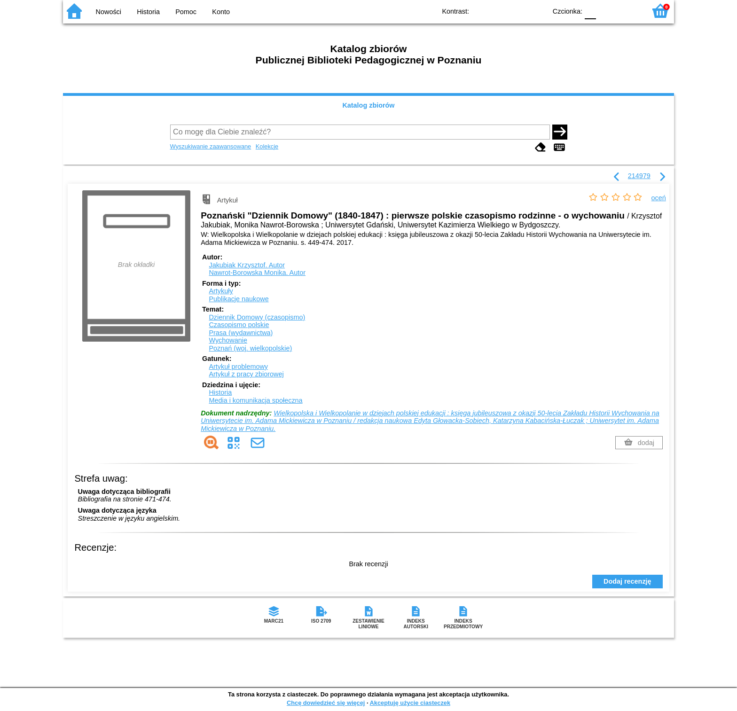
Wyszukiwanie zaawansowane (210, 146)
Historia (148, 12)
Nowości (108, 12)
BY (536, 11)
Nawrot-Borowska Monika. (257, 272)
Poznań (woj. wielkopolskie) (250, 348)
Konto (221, 12)
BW (499, 11)
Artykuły (221, 291)
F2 (628, 11)
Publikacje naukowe (238, 299)
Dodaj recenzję (627, 581)
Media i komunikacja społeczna (255, 400)
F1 (606, 11)
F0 (590, 11)
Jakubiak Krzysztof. (247, 265)
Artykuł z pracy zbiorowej (246, 374)
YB (518, 11)
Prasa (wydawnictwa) (241, 332)
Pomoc (185, 12)
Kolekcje (267, 146)
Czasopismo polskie (239, 324)
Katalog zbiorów (368, 105)
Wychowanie (228, 340)
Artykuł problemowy (238, 366)
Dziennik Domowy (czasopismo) (257, 317)
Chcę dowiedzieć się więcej (326, 702)
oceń (658, 198)
